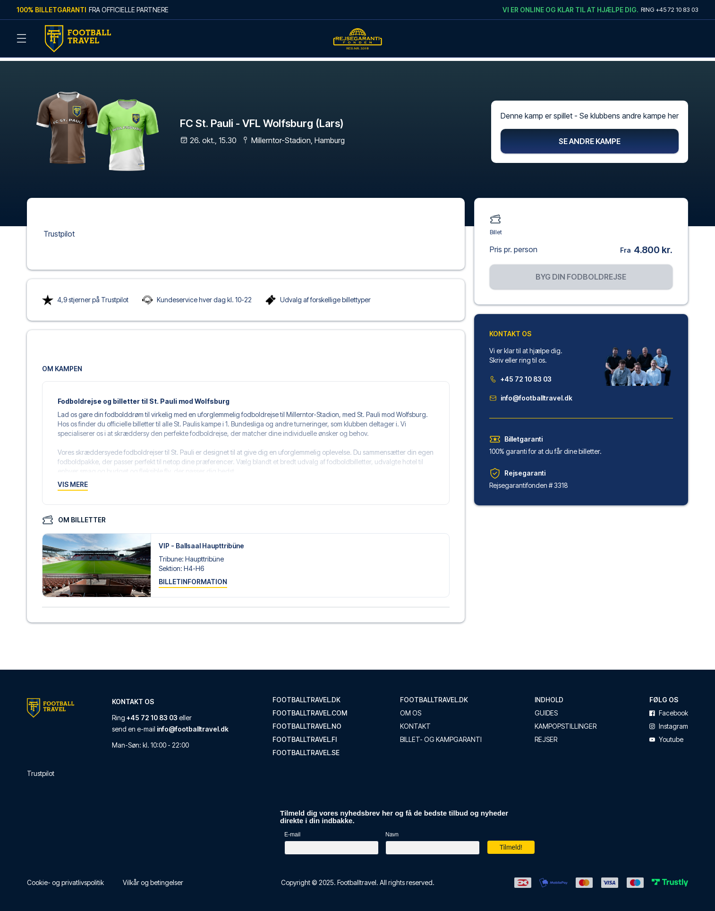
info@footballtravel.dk (530, 394)
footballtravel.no (306, 722)
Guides (546, 709)
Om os (410, 709)
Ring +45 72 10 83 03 (669, 9)
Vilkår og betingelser (153, 879)
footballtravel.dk (306, 696)
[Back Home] (78, 38)
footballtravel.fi (304, 736)
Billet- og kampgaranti (441, 736)
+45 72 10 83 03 (520, 375)
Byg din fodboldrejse (581, 272)
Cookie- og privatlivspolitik (65, 879)
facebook (668, 709)
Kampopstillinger (565, 722)
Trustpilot (59, 229)
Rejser (546, 736)
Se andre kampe (590, 137)
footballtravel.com (309, 709)
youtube (666, 736)
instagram (668, 722)
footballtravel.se (306, 749)
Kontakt (415, 722)
